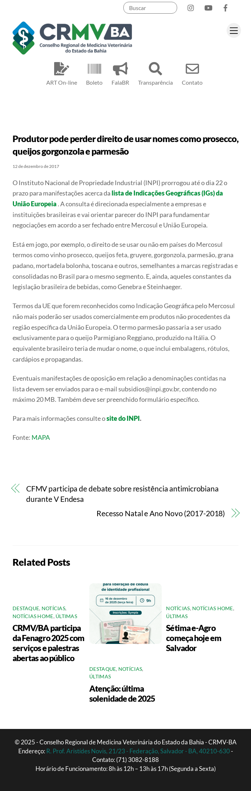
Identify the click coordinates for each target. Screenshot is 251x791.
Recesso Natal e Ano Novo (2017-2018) (160, 513)
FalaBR (120, 73)
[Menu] (234, 30)
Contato (192, 73)
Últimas (66, 616)
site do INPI (123, 418)
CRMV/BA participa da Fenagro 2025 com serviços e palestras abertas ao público (48, 643)
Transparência (155, 73)
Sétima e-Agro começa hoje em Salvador (193, 638)
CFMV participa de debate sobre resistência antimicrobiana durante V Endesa (122, 494)
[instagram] (191, 6)
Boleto (94, 73)
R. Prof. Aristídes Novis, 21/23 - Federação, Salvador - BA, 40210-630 (138, 751)
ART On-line (61, 73)
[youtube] (208, 6)
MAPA (41, 437)
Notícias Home (33, 616)
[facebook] (225, 6)
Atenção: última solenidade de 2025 (122, 693)
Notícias (53, 608)
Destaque (26, 608)
